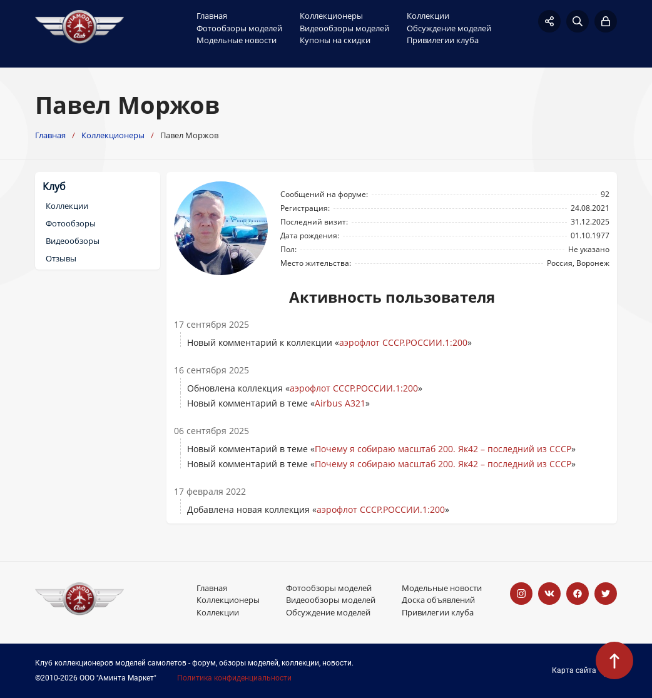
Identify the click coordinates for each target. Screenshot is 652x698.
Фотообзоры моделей (239, 28)
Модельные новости (236, 40)
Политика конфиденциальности (234, 678)
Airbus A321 (340, 403)
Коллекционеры (331, 15)
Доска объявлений (438, 599)
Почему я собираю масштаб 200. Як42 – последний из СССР (443, 449)
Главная (211, 15)
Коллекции (428, 15)
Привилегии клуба (443, 40)
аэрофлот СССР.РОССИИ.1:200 (403, 342)
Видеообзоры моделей (344, 28)
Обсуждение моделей (449, 28)
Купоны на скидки (335, 40)
